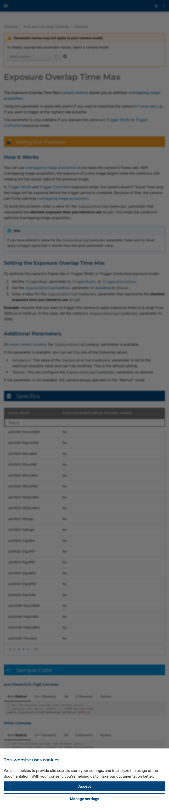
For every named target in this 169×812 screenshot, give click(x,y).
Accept (84, 786)
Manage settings (84, 798)
